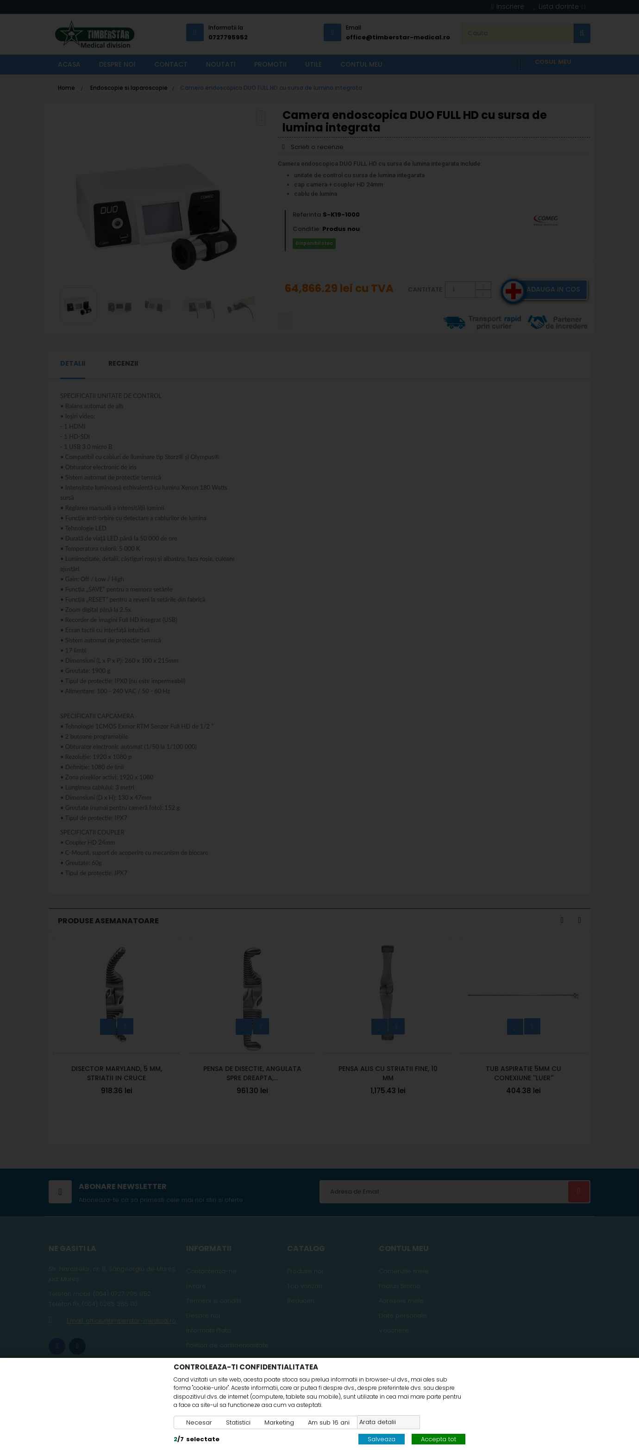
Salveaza (381, 1439)
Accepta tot (438, 1439)
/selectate (196, 1439)
